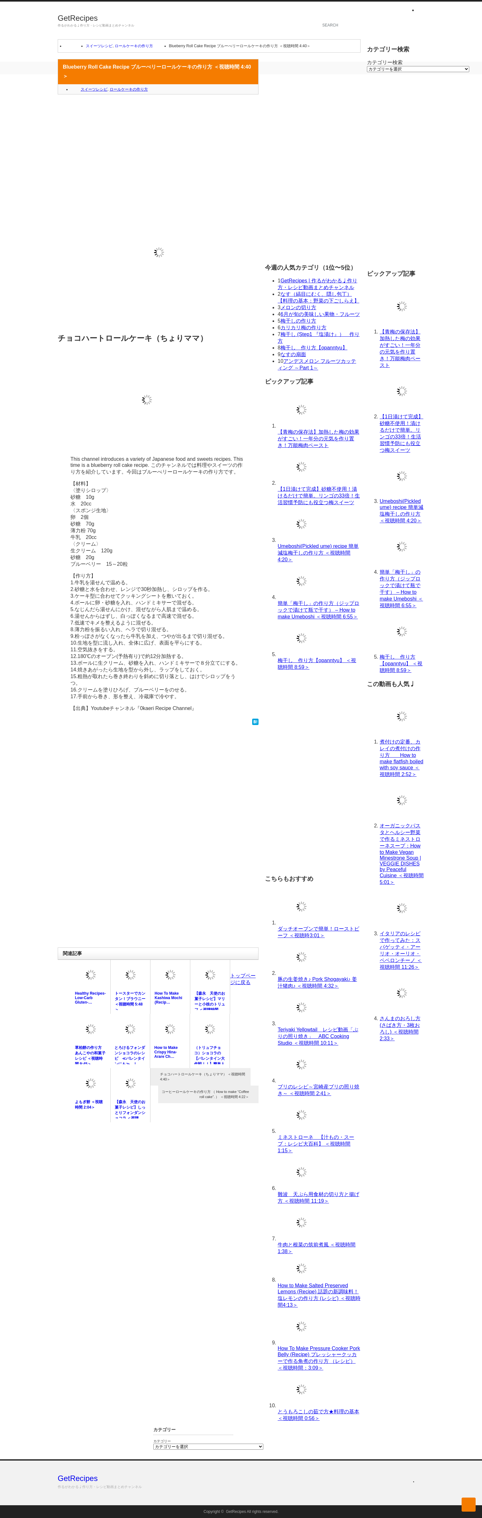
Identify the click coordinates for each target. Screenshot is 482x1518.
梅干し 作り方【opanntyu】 (314, 347)
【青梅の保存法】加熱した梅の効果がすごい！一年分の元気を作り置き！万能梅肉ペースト (318, 438)
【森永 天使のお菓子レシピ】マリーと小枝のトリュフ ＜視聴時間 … (209, 1001)
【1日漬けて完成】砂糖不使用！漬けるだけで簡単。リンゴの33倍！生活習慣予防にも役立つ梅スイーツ (319, 495)
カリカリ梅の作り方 (303, 327)
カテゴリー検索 (385, 62)
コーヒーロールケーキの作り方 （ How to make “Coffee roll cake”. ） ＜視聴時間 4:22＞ (205, 1094)
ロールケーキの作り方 (134, 46)
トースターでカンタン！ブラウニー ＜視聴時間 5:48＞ (130, 1001)
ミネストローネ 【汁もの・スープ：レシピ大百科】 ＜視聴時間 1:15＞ (316, 1143)
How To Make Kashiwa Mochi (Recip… (168, 998)
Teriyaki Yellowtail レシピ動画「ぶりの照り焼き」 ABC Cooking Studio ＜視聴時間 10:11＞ (318, 1036)
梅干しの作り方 (298, 321)
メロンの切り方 (298, 307)
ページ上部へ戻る (469, 1505)
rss (420, 10)
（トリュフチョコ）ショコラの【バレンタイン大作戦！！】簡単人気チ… (209, 1058)
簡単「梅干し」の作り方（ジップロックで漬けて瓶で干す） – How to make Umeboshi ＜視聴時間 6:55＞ (318, 610)
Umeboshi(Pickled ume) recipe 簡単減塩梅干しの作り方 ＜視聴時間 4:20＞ (318, 552)
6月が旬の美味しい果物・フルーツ (320, 314)
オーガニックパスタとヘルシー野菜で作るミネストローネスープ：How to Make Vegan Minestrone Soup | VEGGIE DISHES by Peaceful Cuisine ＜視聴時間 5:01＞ (402, 854)
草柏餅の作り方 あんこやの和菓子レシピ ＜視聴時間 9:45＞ (90, 1055)
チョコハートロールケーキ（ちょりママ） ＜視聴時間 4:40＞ (202, 1076)
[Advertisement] (158, 145)
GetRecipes (78, 18)
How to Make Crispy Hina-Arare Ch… (166, 1052)
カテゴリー (162, 1441)
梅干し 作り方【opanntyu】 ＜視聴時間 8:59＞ (401, 663)
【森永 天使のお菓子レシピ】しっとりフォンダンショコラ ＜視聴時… (130, 1113)
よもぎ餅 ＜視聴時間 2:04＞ (89, 1105)
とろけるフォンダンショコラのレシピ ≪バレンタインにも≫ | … (129, 1055)
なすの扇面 (293, 354)
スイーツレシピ (99, 46)
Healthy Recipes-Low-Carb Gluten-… (90, 998)
